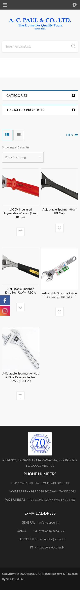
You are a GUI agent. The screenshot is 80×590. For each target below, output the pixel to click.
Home (7, 71)
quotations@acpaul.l (49, 530)
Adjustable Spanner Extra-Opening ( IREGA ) (59, 295)
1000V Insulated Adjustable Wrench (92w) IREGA (21, 213)
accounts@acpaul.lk (53, 539)
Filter (69, 135)
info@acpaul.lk (49, 522)
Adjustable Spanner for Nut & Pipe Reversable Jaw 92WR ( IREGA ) (20, 377)
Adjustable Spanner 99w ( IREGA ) (59, 211)
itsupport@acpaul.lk (51, 547)
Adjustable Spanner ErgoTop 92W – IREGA (20, 290)
